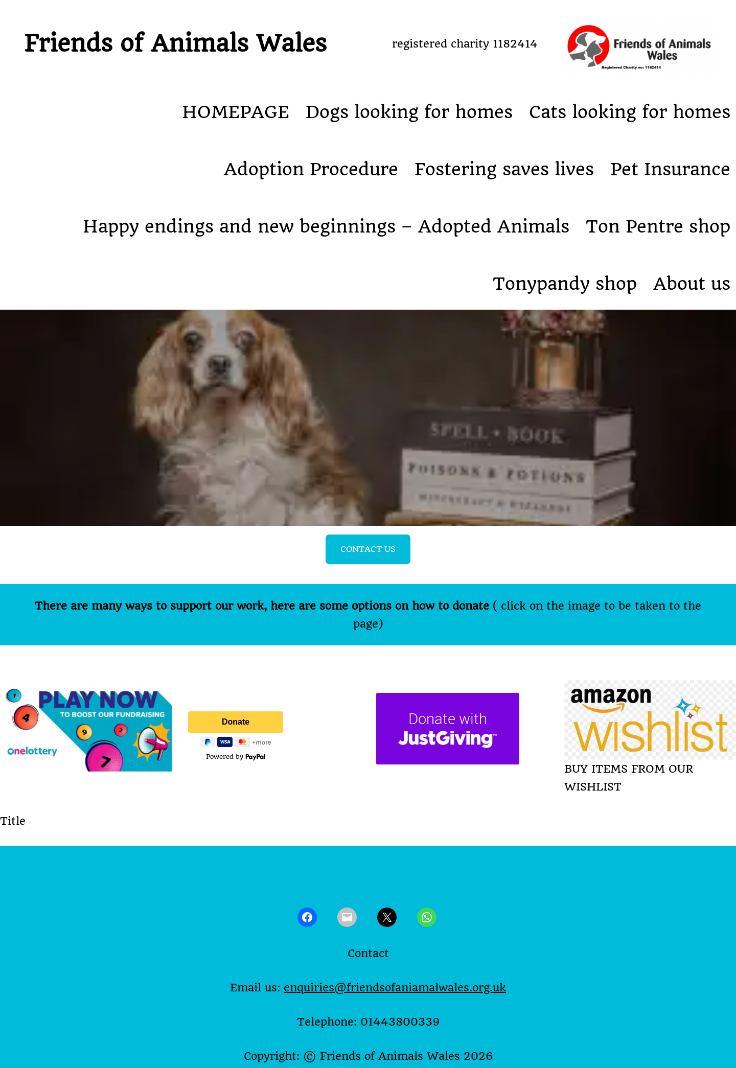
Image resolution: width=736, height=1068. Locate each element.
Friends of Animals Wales (175, 43)
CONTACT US (368, 549)
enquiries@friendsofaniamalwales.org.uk (395, 987)
